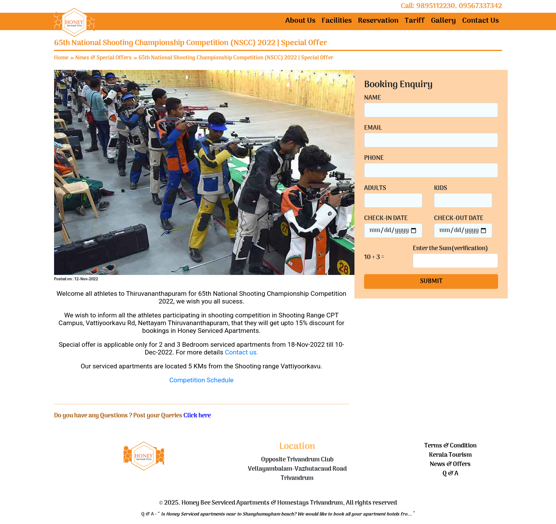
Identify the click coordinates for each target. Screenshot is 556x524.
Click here (197, 416)
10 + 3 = (374, 258)
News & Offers (450, 465)
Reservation (378, 21)
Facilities (337, 21)
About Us (300, 21)
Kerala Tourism (450, 455)
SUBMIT (431, 281)
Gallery (443, 21)
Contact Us (480, 21)
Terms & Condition (450, 446)
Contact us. (241, 352)
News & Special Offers (103, 58)
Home (61, 58)
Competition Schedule (201, 380)
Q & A (450, 474)
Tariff (415, 21)
